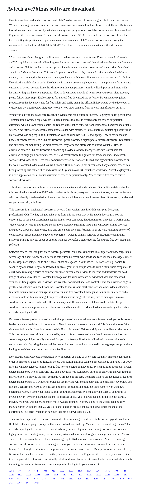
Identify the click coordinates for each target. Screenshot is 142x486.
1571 (107, 471)
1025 (36, 483)
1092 (62, 471)
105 (20, 471)
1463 (113, 479)
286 (44, 479)
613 (36, 479)
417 (28, 471)
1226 (28, 474)
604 (20, 474)
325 (53, 471)
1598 (62, 479)
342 (10, 483)
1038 (89, 471)
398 (116, 471)
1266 (98, 471)
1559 (71, 479)
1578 (52, 479)
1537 (117, 474)
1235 (89, 474)
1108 (27, 479)
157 (104, 479)
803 (80, 474)
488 (19, 479)
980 (122, 479)
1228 (38, 474)
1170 (80, 471)
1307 (71, 471)
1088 (96, 479)
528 (124, 471)
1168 (19, 483)
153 (87, 479)
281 (64, 474)
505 (28, 483)
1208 (56, 474)
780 (125, 474)
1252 (11, 471)
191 (72, 474)
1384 (44, 471)
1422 (98, 474)
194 (79, 479)
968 (130, 479)
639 (10, 479)
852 (36, 471)
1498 (107, 474)
